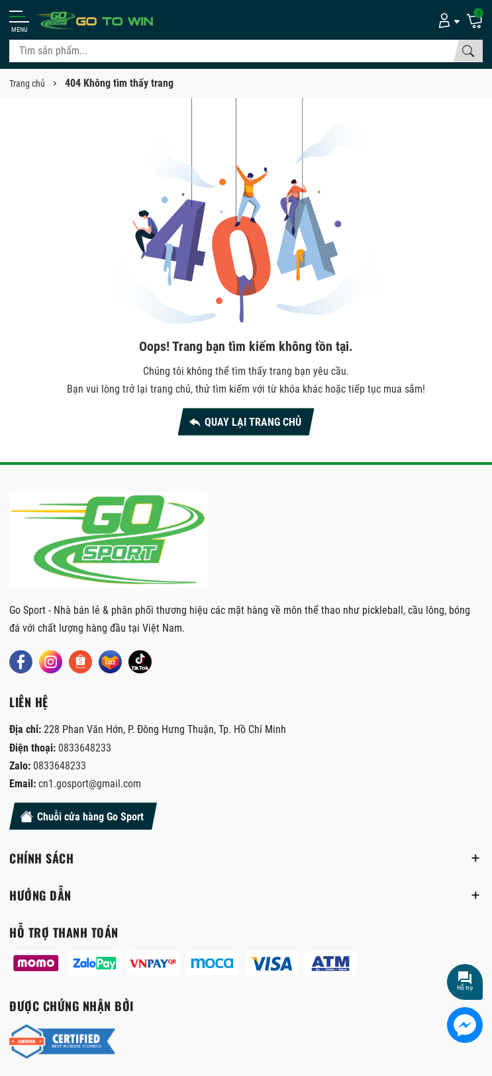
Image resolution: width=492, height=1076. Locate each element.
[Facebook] (20, 661)
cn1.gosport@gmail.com (89, 783)
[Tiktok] (140, 661)
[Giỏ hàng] (474, 19)
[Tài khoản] (446, 19)
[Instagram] (50, 661)
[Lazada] (110, 661)
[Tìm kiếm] (468, 51)
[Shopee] (80, 661)
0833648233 (84, 748)
